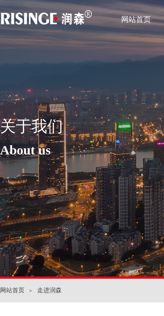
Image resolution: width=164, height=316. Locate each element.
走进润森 (49, 290)
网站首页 (136, 19)
